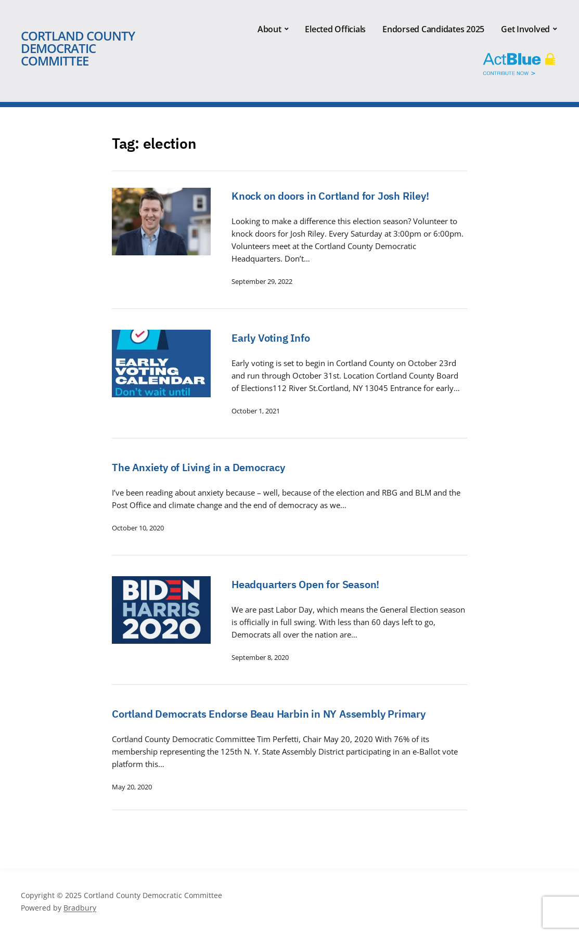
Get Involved (525, 29)
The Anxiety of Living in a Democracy (198, 467)
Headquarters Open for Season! (305, 584)
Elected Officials (335, 29)
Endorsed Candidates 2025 (433, 29)
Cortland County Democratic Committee (78, 48)
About (269, 29)
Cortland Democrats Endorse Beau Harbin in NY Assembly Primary (269, 714)
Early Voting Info (270, 338)
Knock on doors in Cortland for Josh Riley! (330, 196)
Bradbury (79, 908)
